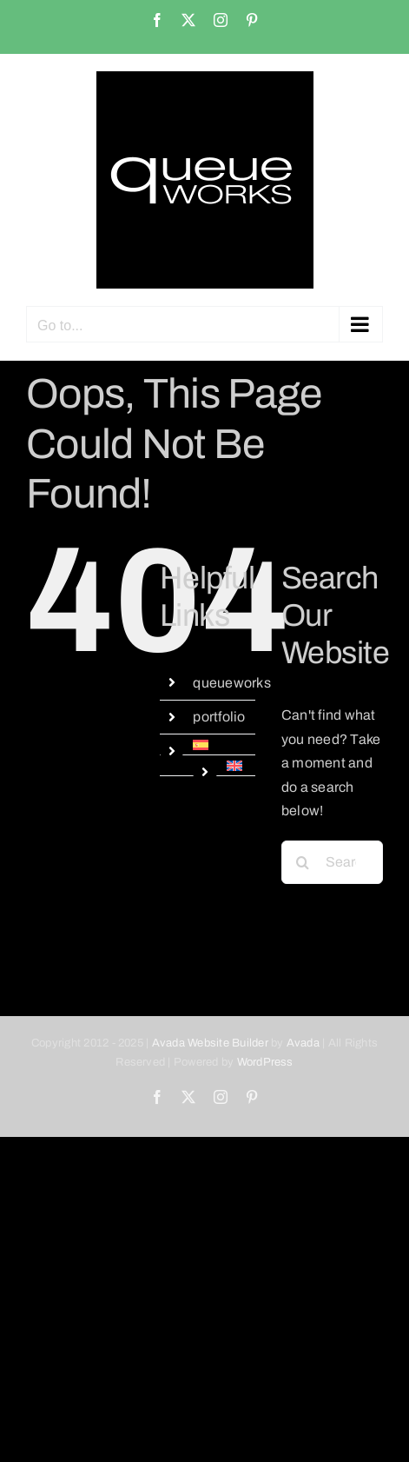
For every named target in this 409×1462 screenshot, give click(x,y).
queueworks (231, 682)
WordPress (265, 1062)
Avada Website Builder (210, 1043)
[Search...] (332, 862)
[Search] (303, 862)
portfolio (219, 716)
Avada (303, 1043)
